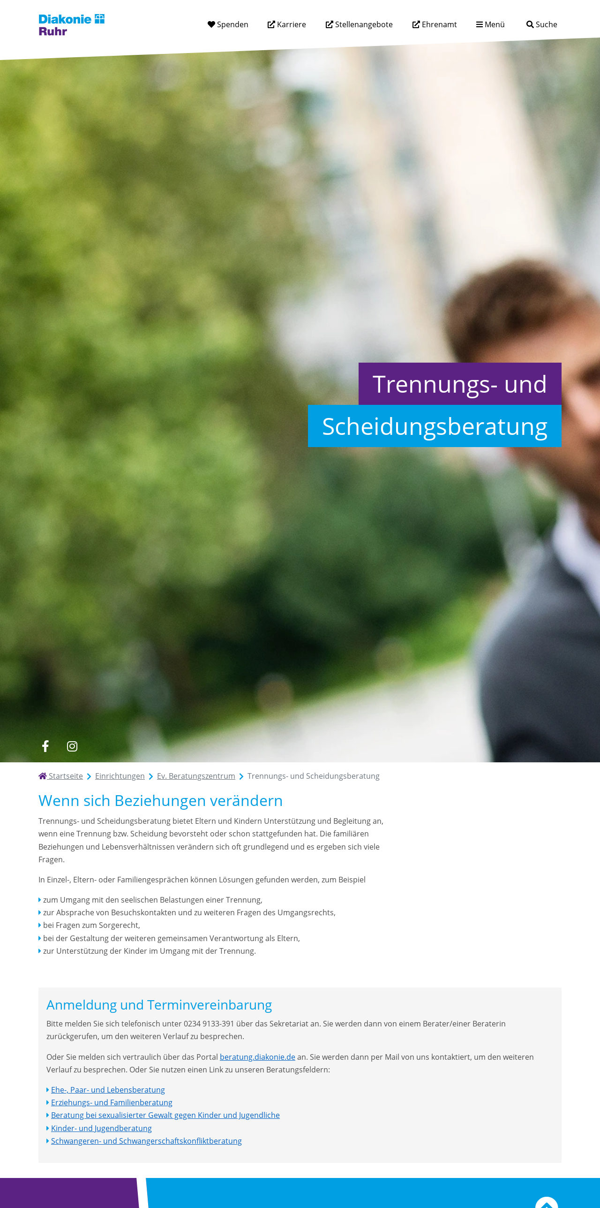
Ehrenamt (438, 24)
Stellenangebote (363, 24)
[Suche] (542, 25)
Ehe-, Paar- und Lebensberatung (108, 1090)
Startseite (60, 776)
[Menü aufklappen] (490, 25)
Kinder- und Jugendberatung (101, 1128)
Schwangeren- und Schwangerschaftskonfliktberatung (146, 1141)
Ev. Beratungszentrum (196, 776)
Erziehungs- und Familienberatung (111, 1102)
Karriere (290, 24)
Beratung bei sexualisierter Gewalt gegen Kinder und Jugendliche (165, 1115)
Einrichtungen (120, 776)
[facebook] (45, 746)
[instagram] (72, 746)
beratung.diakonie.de (257, 1057)
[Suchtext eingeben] (515, 24)
